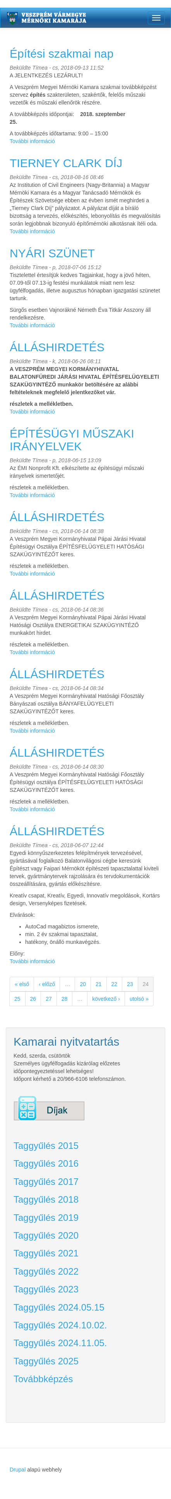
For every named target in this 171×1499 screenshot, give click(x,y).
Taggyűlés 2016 (46, 1163)
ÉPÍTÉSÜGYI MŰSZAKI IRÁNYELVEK (72, 440)
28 (65, 999)
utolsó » (139, 999)
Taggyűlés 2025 (46, 1361)
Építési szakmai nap (61, 53)
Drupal (18, 1470)
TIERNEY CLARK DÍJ (66, 163)
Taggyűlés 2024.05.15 (59, 1307)
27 (49, 999)
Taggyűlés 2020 (46, 1235)
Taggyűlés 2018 (46, 1199)
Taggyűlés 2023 (46, 1289)
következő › (106, 999)
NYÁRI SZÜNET (52, 253)
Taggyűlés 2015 (46, 1145)
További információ (32, 141)
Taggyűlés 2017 (46, 1181)
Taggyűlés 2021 (46, 1253)
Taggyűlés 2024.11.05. (60, 1343)
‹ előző (47, 984)
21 (99, 984)
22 (114, 984)
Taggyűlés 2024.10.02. (60, 1325)
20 (83, 984)
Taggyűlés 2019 (46, 1217)
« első (22, 984)
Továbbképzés (43, 1379)
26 (33, 999)
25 (17, 999)
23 (130, 984)
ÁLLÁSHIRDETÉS (57, 347)
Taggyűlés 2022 (46, 1271)
